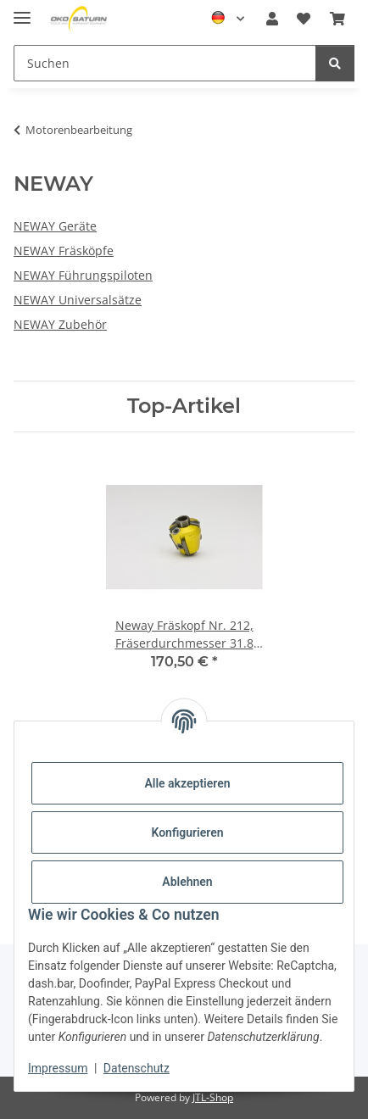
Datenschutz (136, 1068)
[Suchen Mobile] (165, 63)
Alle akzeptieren (187, 783)
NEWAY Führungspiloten (83, 275)
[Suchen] (334, 63)
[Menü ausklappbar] (22, 10)
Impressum (57, 1068)
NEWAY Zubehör (60, 324)
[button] (272, 19)
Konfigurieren (187, 832)
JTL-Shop (212, 1097)
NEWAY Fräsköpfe (64, 250)
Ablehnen (187, 881)
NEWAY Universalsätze (78, 300)
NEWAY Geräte (55, 226)
